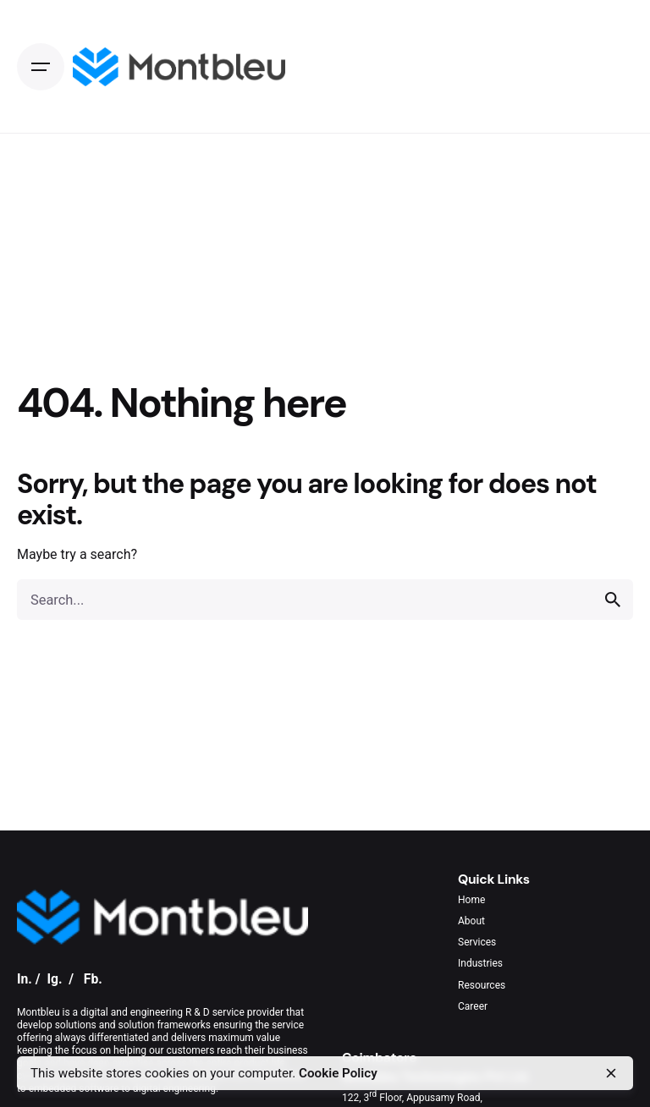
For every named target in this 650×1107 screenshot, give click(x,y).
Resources (481, 985)
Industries (480, 963)
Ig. (54, 979)
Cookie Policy (338, 1073)
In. (24, 979)
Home (471, 900)
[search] (612, 599)
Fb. (93, 979)
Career (473, 1006)
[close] (611, 1073)
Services (477, 942)
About (471, 921)
